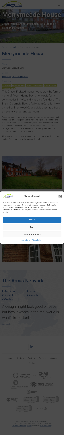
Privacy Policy (36, 240)
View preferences (32, 234)
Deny (32, 227)
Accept (32, 220)
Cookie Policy (25, 240)
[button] (60, 196)
